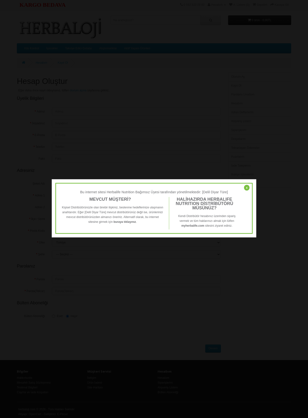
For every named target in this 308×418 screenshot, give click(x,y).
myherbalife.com (192, 225)
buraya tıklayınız (125, 222)
